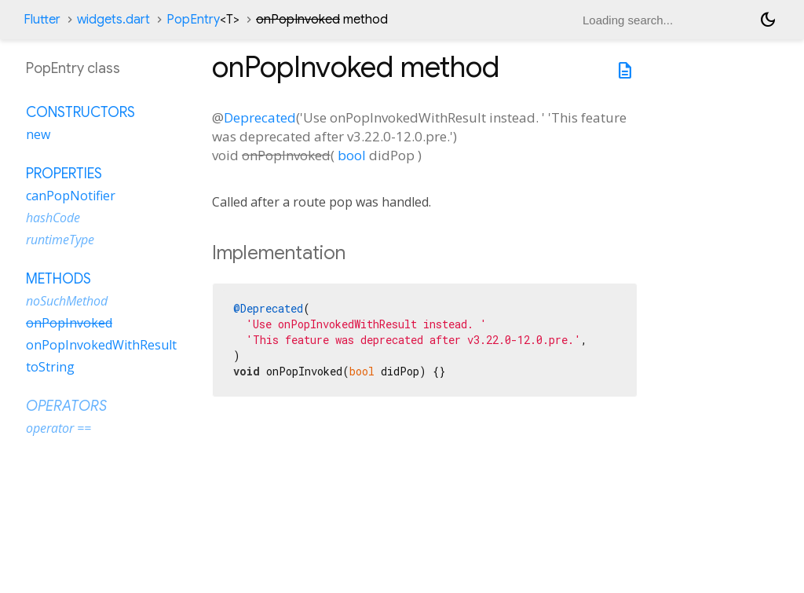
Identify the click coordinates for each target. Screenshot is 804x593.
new (38, 134)
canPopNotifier (70, 195)
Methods (58, 278)
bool (352, 155)
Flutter (42, 19)
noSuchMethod (67, 300)
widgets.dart (113, 19)
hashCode (53, 217)
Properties (64, 173)
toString (50, 366)
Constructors (80, 112)
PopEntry (202, 19)
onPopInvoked (69, 322)
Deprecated (260, 117)
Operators (66, 406)
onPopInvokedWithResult (101, 344)
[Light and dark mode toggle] (767, 19)
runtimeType (60, 239)
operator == (58, 428)
